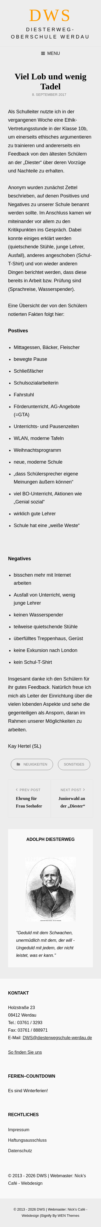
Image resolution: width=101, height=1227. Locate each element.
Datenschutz (20, 1150)
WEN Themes (68, 1216)
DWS (50, 15)
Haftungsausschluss (27, 1140)
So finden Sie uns (25, 1052)
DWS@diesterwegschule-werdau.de (57, 1037)
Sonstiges (74, 764)
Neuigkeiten (35, 764)
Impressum (18, 1129)
